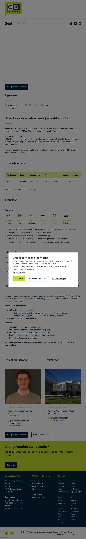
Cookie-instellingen (59, 279)
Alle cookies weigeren (37, 279)
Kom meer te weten (19, 272)
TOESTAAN (19, 279)
